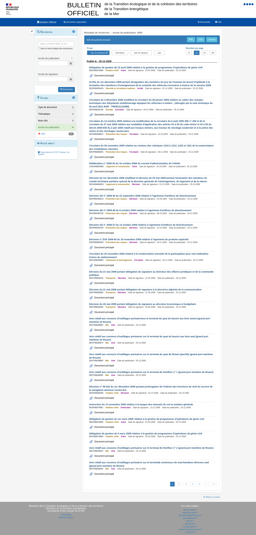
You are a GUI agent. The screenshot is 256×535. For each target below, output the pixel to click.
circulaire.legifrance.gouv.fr (190, 515)
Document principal (104, 75)
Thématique (44, 114)
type (159, 53)
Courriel (211, 39)
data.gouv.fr (190, 524)
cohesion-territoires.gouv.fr (189, 529)
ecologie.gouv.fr (190, 527)
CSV (201, 39)
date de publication (98, 53)
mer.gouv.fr (190, 532)
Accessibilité (66, 515)
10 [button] (189, 53)
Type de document (47, 107)
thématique (120, 53)
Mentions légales (66, 517)
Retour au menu (211, 497)
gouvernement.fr (190, 518)
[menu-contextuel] (39, 48)
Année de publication (48, 127)
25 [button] (197, 53)
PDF (191, 39)
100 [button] (212, 53)
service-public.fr (190, 510)
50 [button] (204, 53)
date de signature (141, 53)
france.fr (189, 521)
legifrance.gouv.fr (190, 512)
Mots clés (43, 120)
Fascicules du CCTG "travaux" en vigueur (54, 153)
